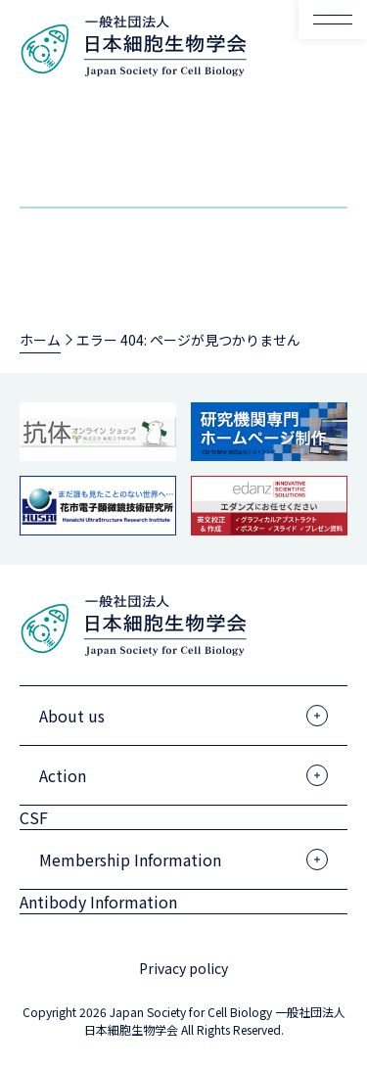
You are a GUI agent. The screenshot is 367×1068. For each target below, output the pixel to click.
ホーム (40, 339)
